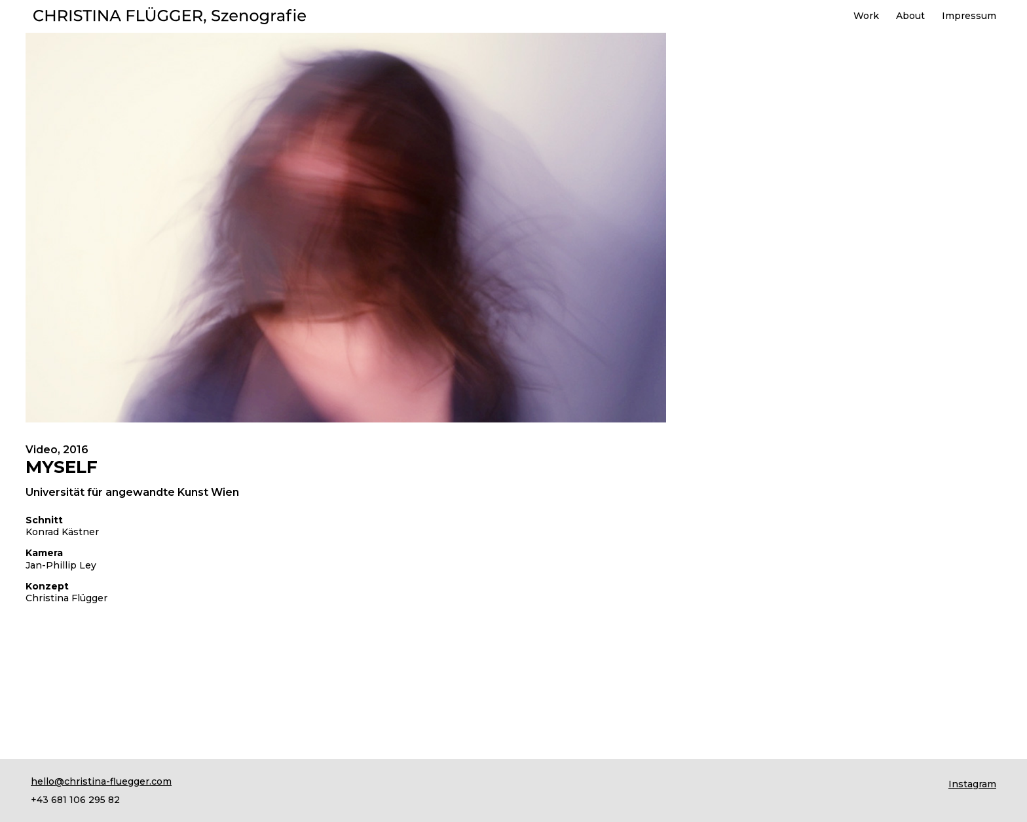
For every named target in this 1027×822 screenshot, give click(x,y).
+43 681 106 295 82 (75, 800)
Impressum (969, 16)
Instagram (972, 784)
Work (866, 16)
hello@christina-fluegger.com (101, 781)
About (910, 16)
